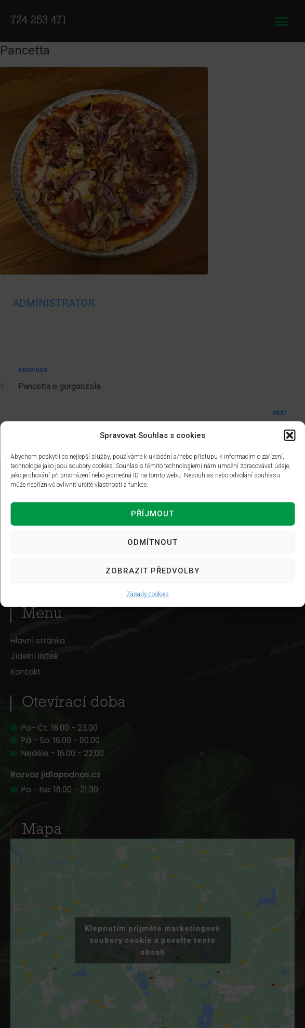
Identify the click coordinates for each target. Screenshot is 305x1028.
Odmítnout (152, 542)
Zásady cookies (147, 593)
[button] (289, 435)
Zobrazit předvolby (152, 570)
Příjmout (152, 513)
